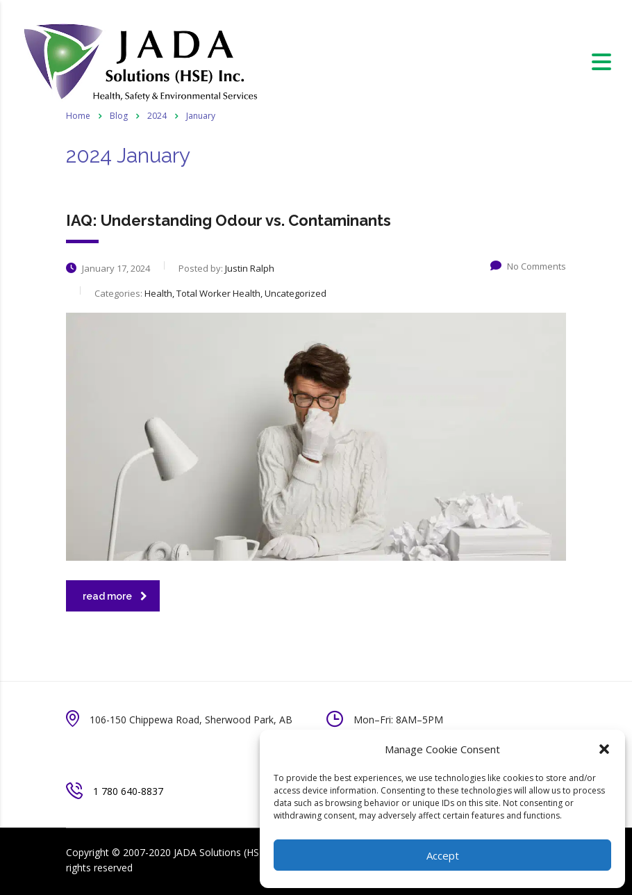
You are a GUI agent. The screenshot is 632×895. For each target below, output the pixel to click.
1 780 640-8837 (128, 791)
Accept (442, 855)
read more (115, 596)
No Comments (528, 266)
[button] (604, 749)
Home (78, 116)
